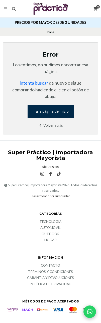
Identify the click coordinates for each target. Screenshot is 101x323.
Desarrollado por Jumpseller (50, 196)
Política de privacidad (50, 284)
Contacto (50, 265)
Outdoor (50, 234)
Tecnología (50, 222)
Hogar (50, 240)
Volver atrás (50, 125)
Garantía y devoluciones (50, 278)
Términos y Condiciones (50, 272)
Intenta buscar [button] (34, 83)
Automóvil (50, 228)
